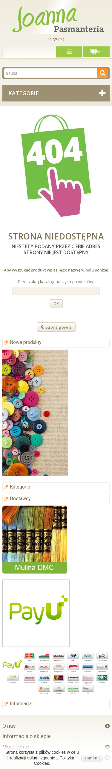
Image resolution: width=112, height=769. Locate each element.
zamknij (92, 758)
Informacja (21, 703)
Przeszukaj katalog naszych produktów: (56, 281)
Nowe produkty (26, 342)
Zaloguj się (55, 39)
